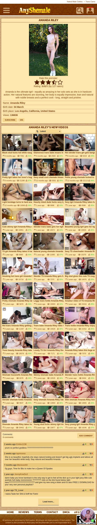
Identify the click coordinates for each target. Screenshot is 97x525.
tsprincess (21, 453)
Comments (7, 434)
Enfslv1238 (21, 444)
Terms (38, 512)
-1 (90, 444)
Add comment (86, 436)
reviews (23, 512)
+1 (83, 444)
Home (10, 512)
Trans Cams (90, 2)
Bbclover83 (22, 465)
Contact (52, 512)
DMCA (66, 512)
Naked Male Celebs (74, 2)
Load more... (48, 502)
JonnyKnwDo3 (21, 474)
